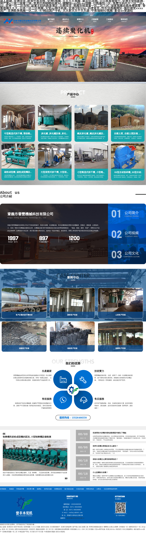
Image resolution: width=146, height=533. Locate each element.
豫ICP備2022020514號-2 (75, 518)
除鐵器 (11, 489)
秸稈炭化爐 (48, 489)
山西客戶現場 (120, 315)
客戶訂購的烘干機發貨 (24, 315)
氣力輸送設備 (69, 489)
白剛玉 (99, 489)
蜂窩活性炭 (90, 489)
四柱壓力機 (30, 489)
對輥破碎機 (20, 489)
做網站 (39, 489)
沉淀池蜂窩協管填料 (110, 489)
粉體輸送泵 (58, 489)
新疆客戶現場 (120, 348)
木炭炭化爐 (80, 489)
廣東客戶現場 (72, 315)
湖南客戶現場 (72, 348)
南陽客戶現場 (24, 348)
